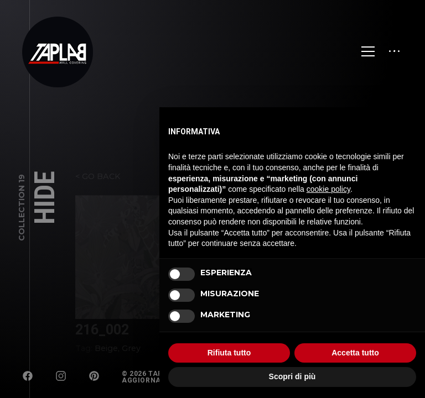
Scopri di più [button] (292, 376)
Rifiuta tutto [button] (229, 352)
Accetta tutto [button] (355, 352)
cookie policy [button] (328, 189)
